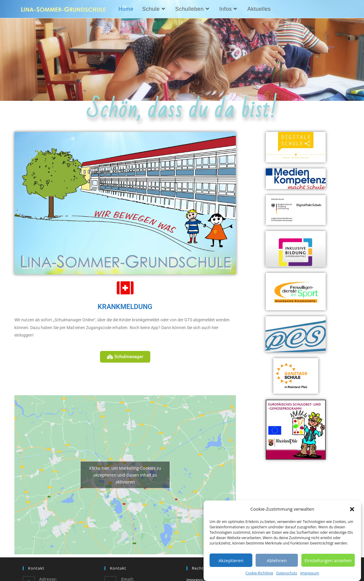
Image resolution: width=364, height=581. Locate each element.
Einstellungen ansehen (328, 560)
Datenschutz (286, 573)
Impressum (309, 573)
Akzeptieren (231, 560)
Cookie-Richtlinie (259, 573)
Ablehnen (277, 560)
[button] (352, 509)
